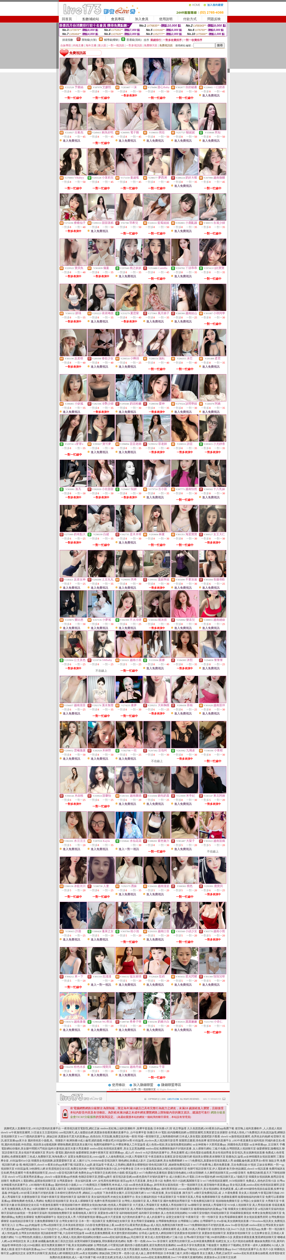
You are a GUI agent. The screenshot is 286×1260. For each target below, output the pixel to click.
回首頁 (67, 19)
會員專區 (117, 19)
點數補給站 (90, 19)
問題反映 (214, 19)
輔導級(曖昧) (111, 39)
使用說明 (165, 19)
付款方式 (190, 19)
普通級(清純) (134, 39)
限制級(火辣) (89, 39)
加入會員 (141, 19)
